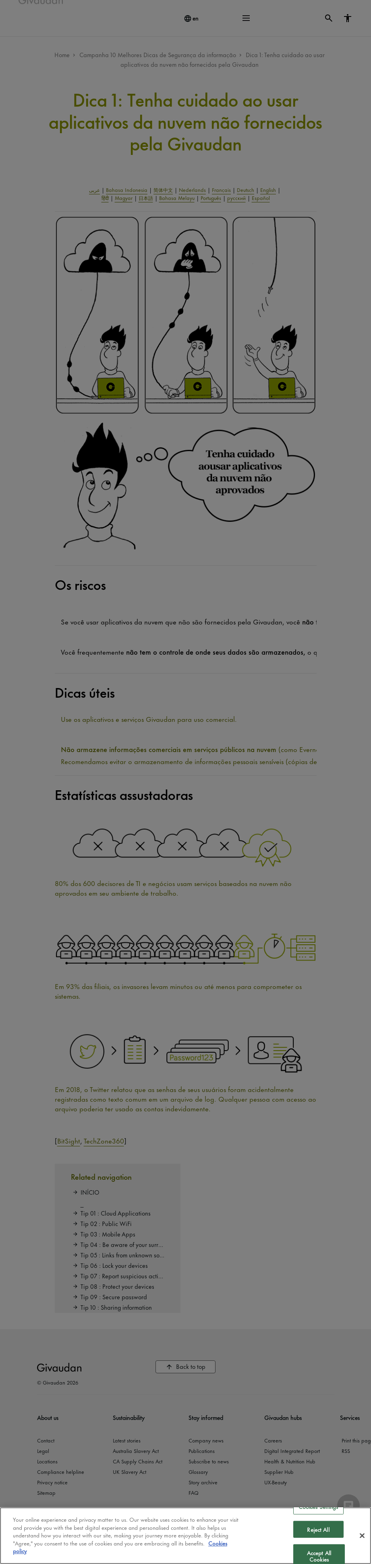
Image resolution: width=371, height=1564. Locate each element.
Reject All (318, 1529)
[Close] (362, 1535)
